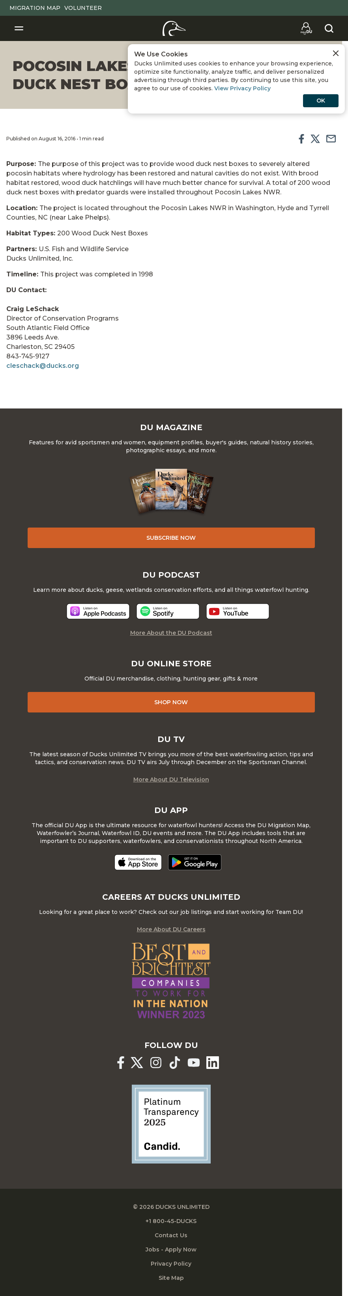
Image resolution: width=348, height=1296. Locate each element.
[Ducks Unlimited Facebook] (120, 1062)
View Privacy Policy (242, 88)
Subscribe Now (171, 537)
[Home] (174, 28)
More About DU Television (171, 779)
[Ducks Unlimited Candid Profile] (171, 1123)
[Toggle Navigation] (18, 28)
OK (320, 100)
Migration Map (34, 8)
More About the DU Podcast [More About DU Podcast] (171, 632)
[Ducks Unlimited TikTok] (174, 1062)
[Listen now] (98, 611)
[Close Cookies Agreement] (336, 53)
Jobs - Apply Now (171, 1249)
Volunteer (83, 8)
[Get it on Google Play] (194, 862)
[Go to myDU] (306, 28)
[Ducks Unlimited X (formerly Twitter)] (137, 1062)
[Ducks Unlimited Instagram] (156, 1062)
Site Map (171, 1277)
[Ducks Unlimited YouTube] (193, 1062)
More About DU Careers (171, 929)
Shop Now (171, 702)
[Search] (329, 28)
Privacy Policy (171, 1263)
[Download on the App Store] (138, 862)
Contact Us (171, 1235)
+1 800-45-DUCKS (171, 1221)
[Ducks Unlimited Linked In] (212, 1062)
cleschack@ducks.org (42, 365)
